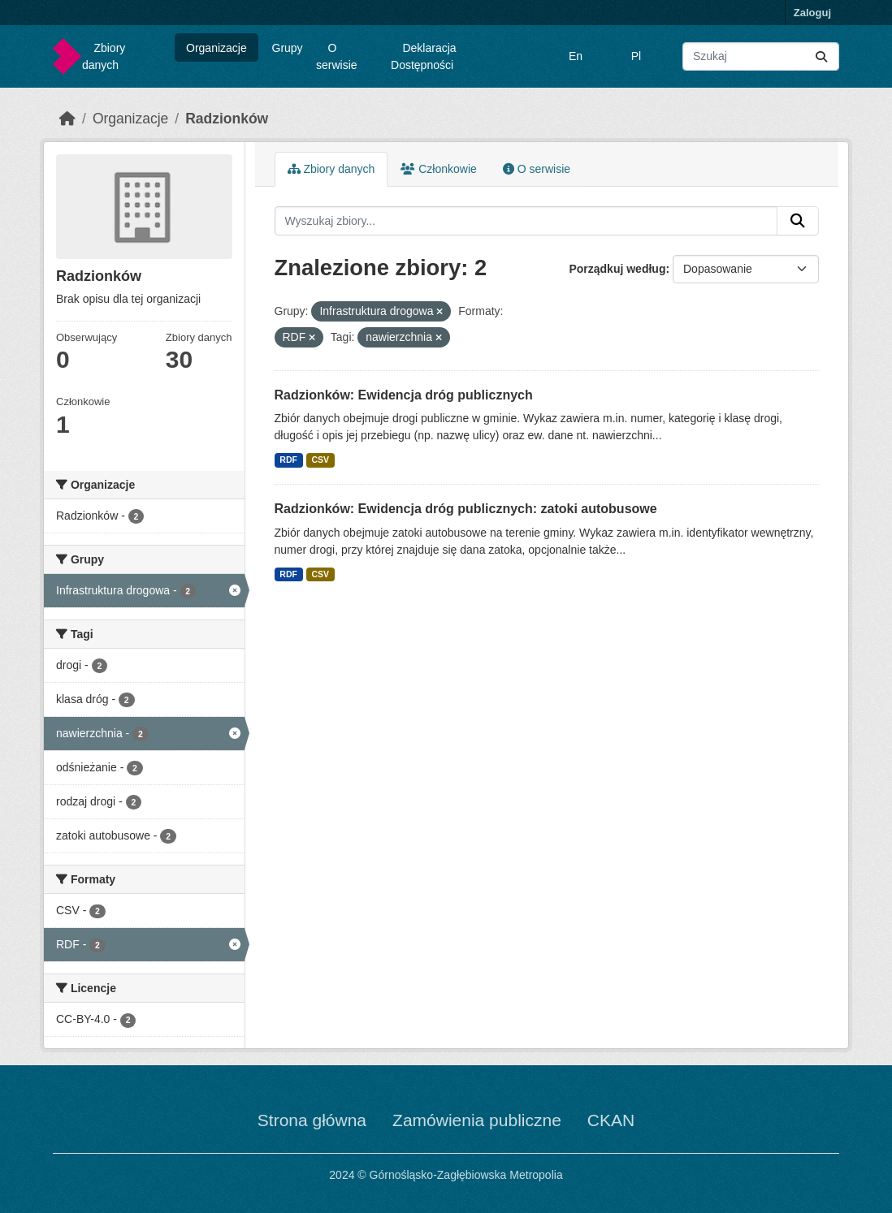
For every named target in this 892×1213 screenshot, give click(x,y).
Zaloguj (812, 12)
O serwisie (336, 56)
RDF (288, 459)
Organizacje (216, 47)
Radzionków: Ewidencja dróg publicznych (404, 395)
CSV (320, 459)
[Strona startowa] (67, 118)
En (575, 56)
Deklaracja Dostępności (424, 56)
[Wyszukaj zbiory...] (760, 56)
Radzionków (226, 118)
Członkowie (438, 168)
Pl (636, 56)
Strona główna (312, 1120)
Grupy (287, 47)
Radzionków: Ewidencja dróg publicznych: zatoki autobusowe (466, 509)
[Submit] (821, 56)
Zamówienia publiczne (476, 1120)
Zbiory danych (103, 56)
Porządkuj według (617, 268)
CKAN (610, 1120)
